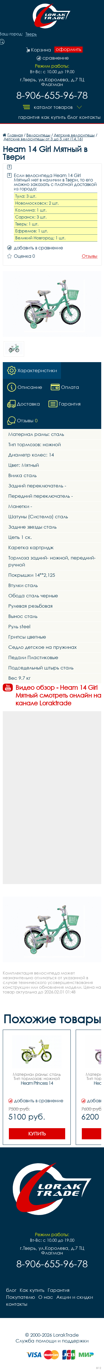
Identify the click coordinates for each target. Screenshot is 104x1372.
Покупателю (20, 1297)
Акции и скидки (74, 1297)
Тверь (31, 34)
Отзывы (89, 256)
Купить (37, 1134)
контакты (89, 117)
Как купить (53, 117)
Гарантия (29, 117)
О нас (45, 1297)
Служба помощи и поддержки (52, 1341)
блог (72, 117)
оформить (68, 49)
